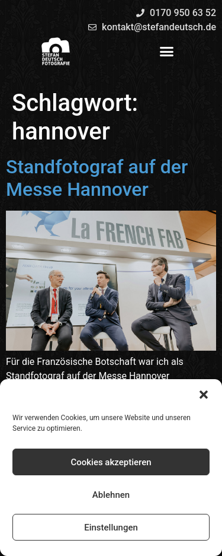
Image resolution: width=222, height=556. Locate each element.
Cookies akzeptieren (110, 462)
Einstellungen (111, 527)
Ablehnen (111, 495)
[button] (204, 395)
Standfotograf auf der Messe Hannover (97, 178)
